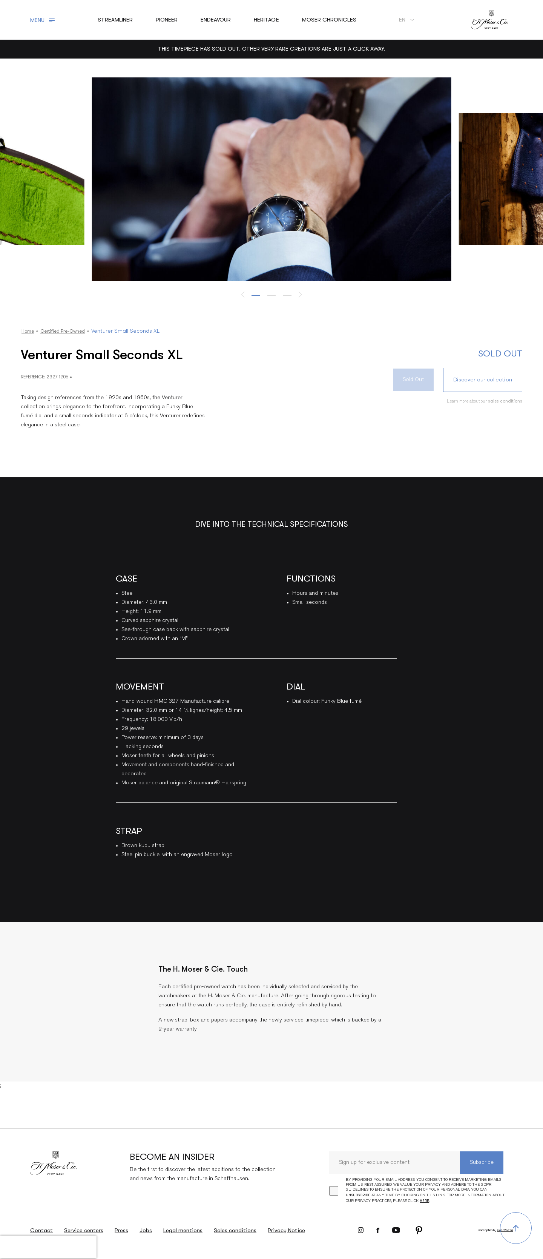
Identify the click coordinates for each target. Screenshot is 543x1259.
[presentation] (48, 1247)
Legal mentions (182, 1230)
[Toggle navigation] (43, 20)
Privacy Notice (286, 1230)
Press (121, 1230)
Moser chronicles (329, 19)
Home (28, 330)
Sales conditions (235, 1230)
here (424, 1201)
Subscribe (482, 1162)
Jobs (146, 1230)
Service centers (83, 1230)
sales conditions (505, 401)
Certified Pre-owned (70, 330)
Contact (41, 1230)
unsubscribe (358, 1195)
